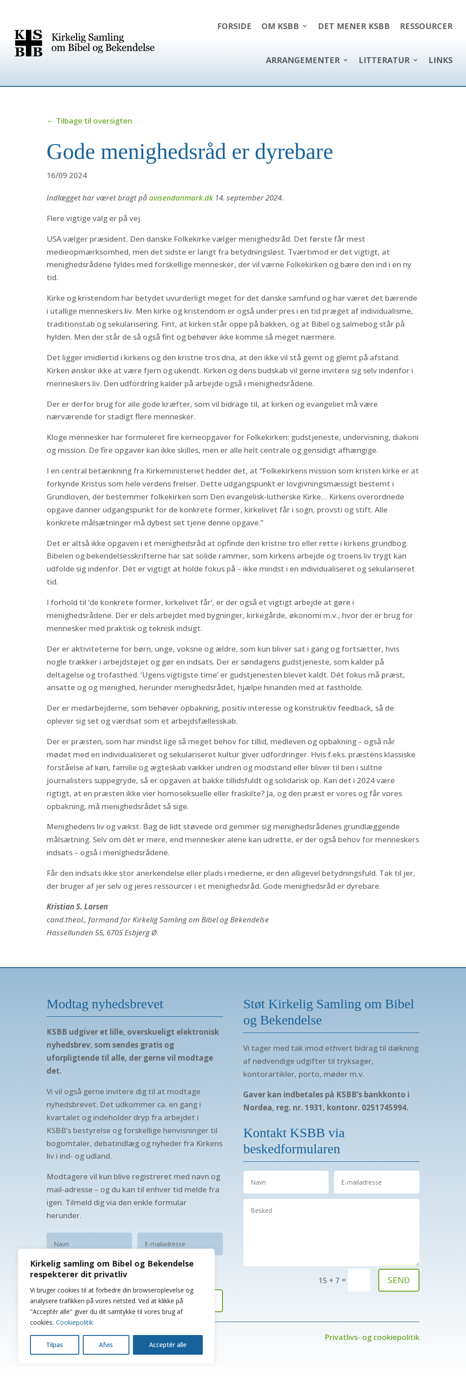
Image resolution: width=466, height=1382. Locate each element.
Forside (234, 26)
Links (440, 60)
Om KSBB (280, 26)
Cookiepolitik (74, 1322)
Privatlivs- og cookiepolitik (372, 1337)
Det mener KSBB (354, 26)
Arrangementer (303, 60)
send (399, 1280)
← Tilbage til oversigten (89, 120)
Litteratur (384, 60)
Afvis (106, 1344)
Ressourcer (426, 26)
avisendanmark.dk (181, 197)
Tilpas (54, 1344)
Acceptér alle (168, 1344)
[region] (116, 1306)
